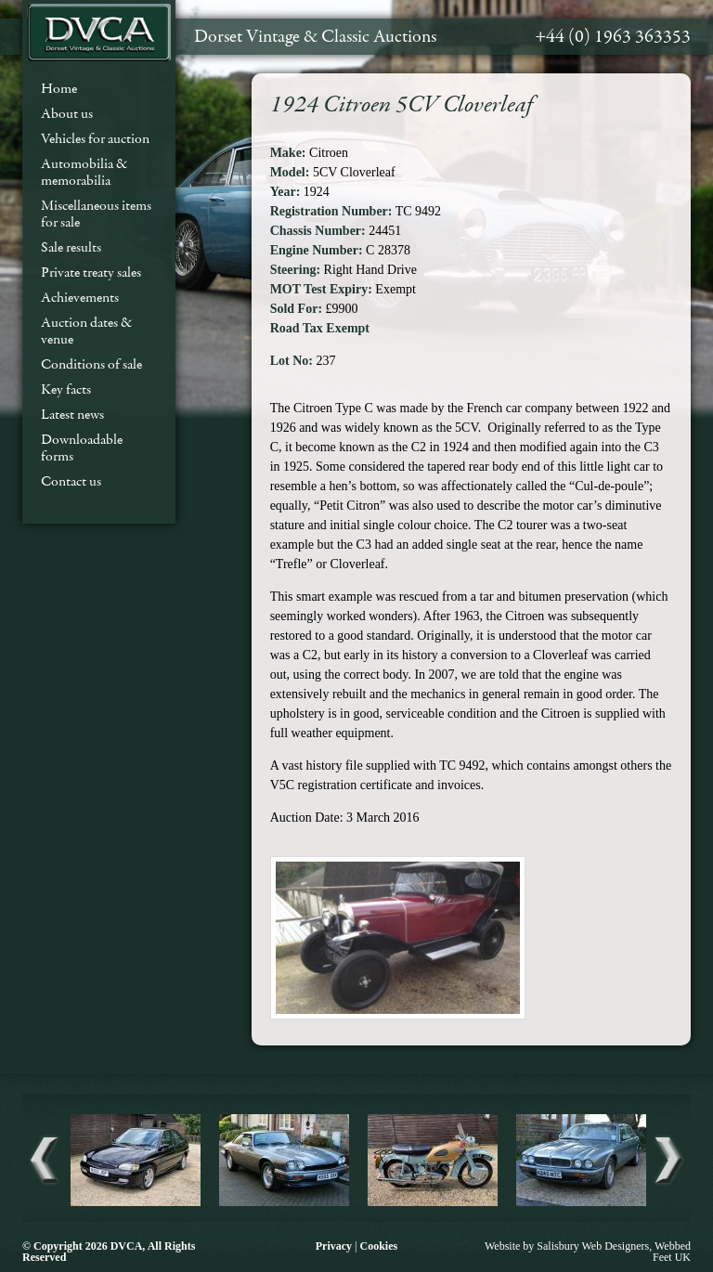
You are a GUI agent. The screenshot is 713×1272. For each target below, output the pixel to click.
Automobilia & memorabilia (84, 171)
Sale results (71, 247)
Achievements (80, 297)
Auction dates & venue (86, 330)
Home (59, 88)
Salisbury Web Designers (593, 1246)
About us (67, 113)
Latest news (72, 414)
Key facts (66, 389)
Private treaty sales (91, 272)
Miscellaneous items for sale (96, 213)
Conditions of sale (91, 364)
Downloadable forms (82, 447)
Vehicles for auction (95, 138)
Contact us (71, 481)
